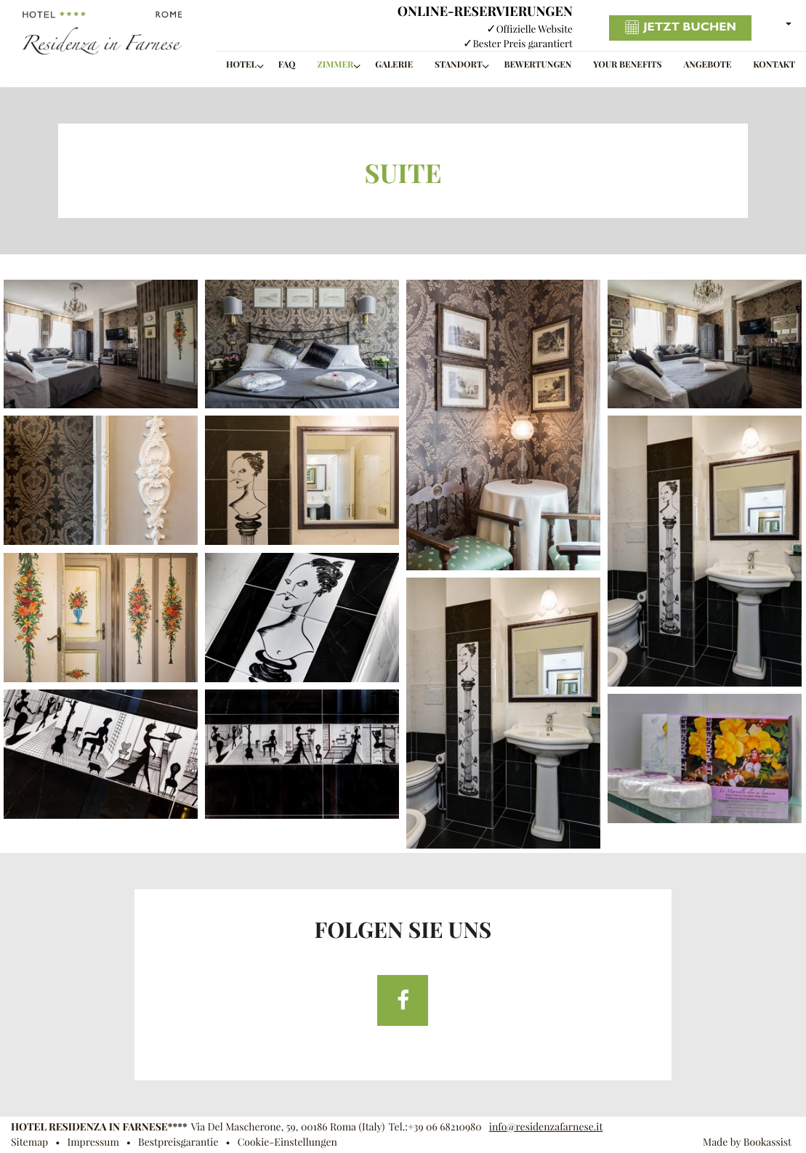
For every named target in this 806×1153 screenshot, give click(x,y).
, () (288, 1126)
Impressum (92, 1142)
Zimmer (335, 65)
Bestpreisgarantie (178, 1142)
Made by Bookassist (747, 1142)
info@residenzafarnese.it (546, 1126)
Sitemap (29, 1142)
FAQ (287, 65)
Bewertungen (538, 65)
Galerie (394, 65)
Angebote (707, 65)
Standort (459, 65)
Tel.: (434, 1126)
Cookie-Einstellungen (287, 1142)
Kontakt (774, 65)
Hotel (241, 65)
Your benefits (627, 65)
